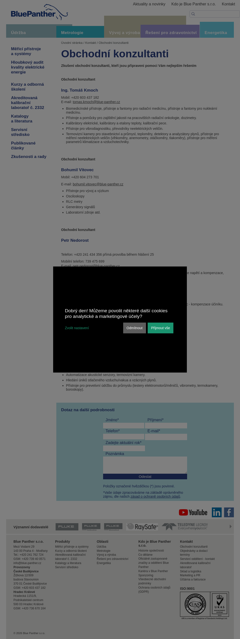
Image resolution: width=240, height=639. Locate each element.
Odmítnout (135, 328)
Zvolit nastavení (77, 328)
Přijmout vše (160, 328)
